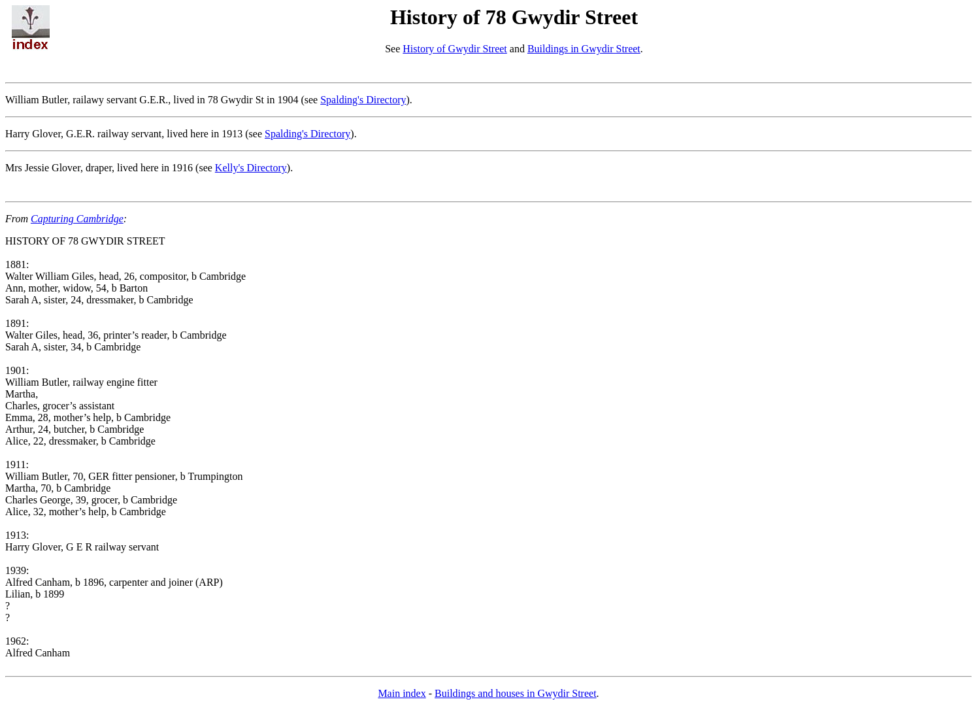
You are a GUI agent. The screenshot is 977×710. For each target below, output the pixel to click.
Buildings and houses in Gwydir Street (516, 693)
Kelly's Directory (251, 167)
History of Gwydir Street (455, 48)
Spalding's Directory (363, 99)
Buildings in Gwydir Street (583, 48)
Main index (401, 693)
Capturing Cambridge (77, 218)
